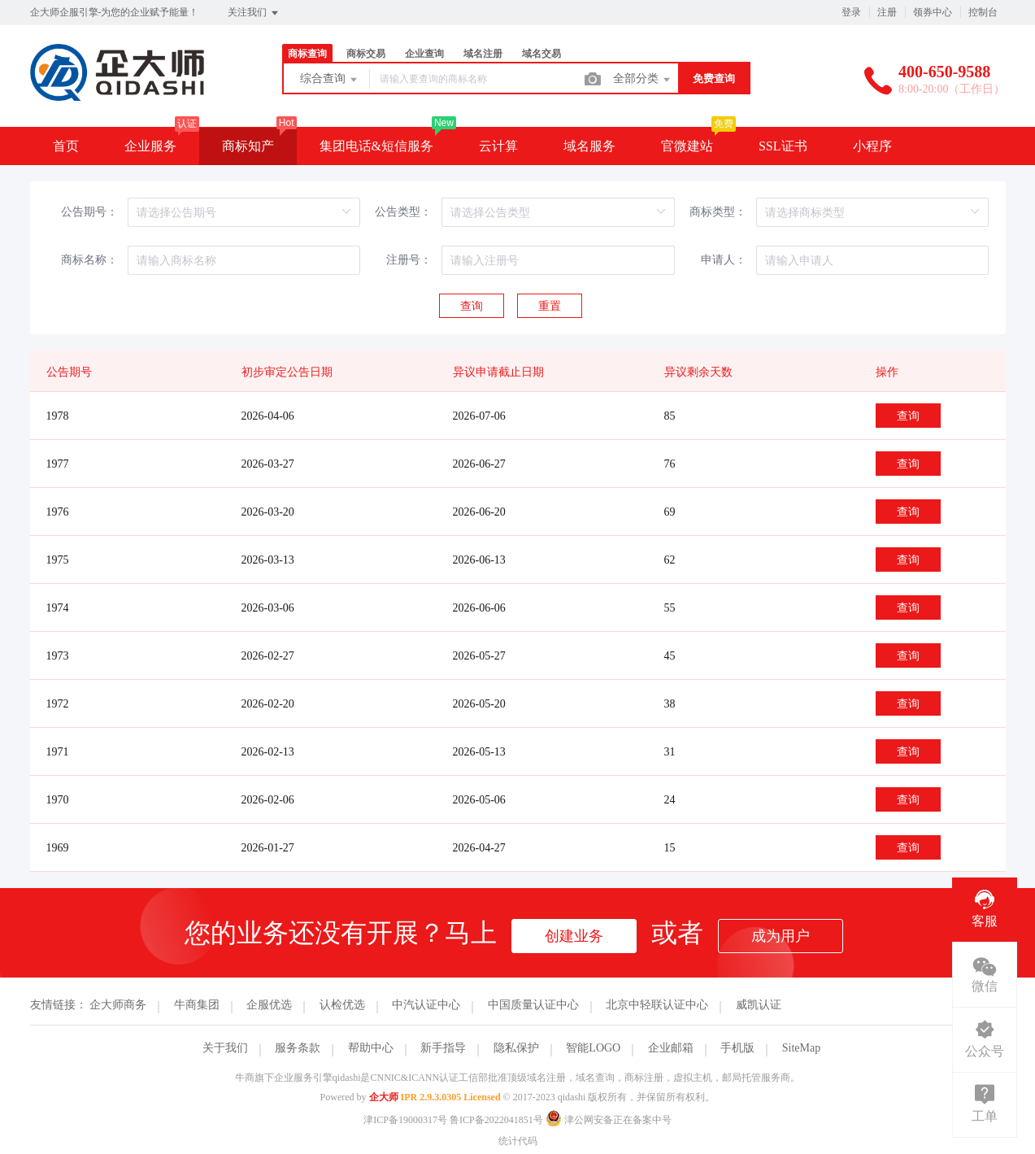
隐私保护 (516, 1048)
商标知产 (248, 146)
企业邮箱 (671, 1048)
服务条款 (297, 1048)
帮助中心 (371, 1048)
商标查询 (307, 53)
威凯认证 (758, 1005)
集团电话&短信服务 (376, 146)
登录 (851, 12)
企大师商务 (117, 1005)
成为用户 (780, 936)
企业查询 (424, 53)
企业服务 (150, 146)
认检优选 (342, 1005)
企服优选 (269, 1005)
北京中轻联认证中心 (657, 1005)
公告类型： (403, 212)
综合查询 (330, 79)
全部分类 (643, 79)
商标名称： (89, 260)
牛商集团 (197, 1005)
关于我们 (225, 1048)
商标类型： (717, 212)
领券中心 (932, 12)
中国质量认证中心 (533, 1005)
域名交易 (541, 53)
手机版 (737, 1048)
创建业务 (574, 936)
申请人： (723, 260)
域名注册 (482, 53)
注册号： (409, 260)
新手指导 (443, 1048)
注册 (887, 12)
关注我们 (254, 13)
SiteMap (801, 1048)
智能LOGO (593, 1048)
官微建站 (687, 146)
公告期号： (89, 212)
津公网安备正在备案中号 (609, 1120)
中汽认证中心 (426, 1005)
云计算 (498, 146)
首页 (66, 146)
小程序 (872, 146)
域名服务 (589, 146)
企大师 (383, 1097)
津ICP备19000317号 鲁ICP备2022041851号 (452, 1120)
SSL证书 (783, 146)
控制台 (983, 12)
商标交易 (365, 53)
